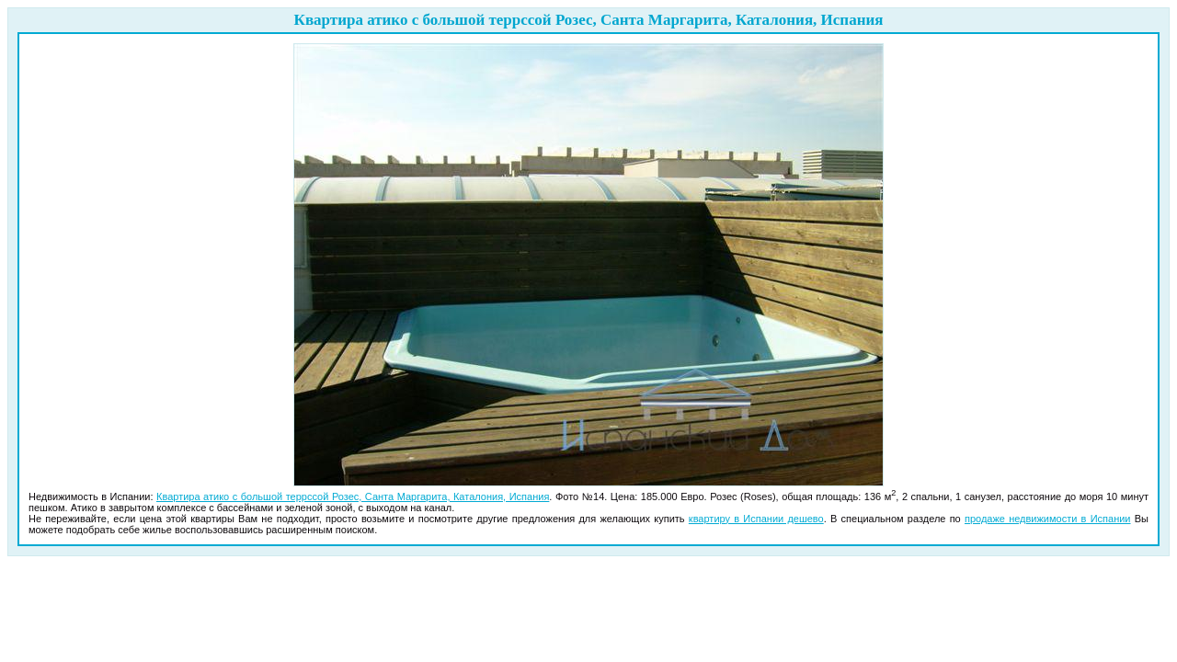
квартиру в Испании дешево (756, 518)
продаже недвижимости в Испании (1048, 518)
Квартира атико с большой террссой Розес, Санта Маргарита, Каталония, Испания (352, 496)
